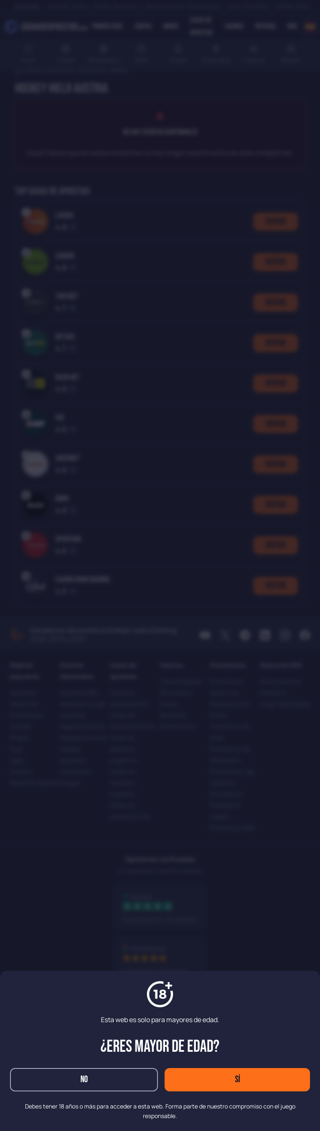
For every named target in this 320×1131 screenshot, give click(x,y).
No (84, 1079)
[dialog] (160, 565)
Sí (237, 1079)
